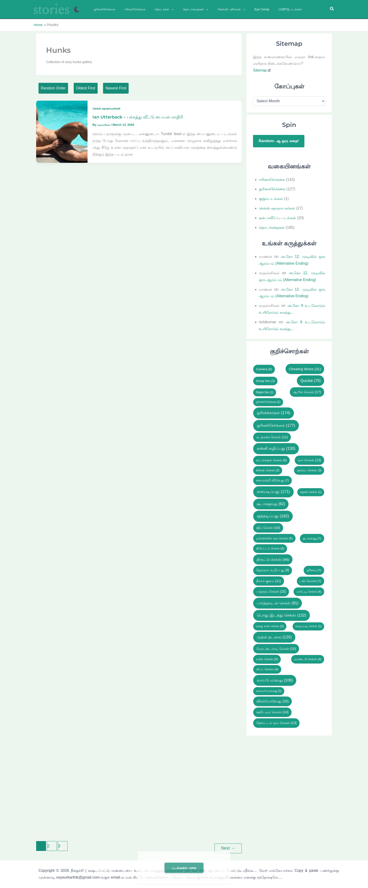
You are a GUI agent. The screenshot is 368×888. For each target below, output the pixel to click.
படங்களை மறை (184, 868)
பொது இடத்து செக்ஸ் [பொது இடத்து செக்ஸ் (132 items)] (281, 614)
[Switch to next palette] (77, 9)
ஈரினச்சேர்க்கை (272, 178)
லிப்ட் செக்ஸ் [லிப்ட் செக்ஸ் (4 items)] (267, 668)
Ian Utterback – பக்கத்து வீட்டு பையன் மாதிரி (143, 119)
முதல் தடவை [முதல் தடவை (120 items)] (274, 636)
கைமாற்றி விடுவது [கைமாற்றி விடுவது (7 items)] (272, 479)
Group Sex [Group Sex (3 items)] (265, 379)
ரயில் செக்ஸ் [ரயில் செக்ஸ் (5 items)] (267, 658)
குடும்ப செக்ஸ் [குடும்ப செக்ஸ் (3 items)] (309, 469)
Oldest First (105, 88)
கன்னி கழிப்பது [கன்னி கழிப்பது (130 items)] (276, 447)
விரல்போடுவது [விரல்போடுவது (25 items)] (272, 700)
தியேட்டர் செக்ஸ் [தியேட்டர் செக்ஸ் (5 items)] (270, 547)
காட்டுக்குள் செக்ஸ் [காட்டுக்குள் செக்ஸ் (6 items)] (271, 459)
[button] (163, 9)
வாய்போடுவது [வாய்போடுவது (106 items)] (275, 679)
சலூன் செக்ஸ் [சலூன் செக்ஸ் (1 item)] (311, 490)
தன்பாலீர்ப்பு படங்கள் (277, 216)
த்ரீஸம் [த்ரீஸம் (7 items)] (314, 569)
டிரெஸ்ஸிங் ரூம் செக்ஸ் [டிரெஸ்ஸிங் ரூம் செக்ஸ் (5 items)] (274, 537)
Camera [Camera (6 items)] (264, 368)
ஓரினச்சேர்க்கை (272, 188)
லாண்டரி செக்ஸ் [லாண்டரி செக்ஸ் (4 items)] (307, 658)
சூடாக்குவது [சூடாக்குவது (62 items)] (271, 503)
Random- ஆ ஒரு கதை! (279, 139)
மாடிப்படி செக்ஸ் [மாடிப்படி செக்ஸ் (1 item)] (308, 625)
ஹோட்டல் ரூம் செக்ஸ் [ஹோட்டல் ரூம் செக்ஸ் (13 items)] (276, 722)
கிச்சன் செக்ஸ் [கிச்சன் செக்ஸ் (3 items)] (267, 469)
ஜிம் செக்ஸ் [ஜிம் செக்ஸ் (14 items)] (268, 526)
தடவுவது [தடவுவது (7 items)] (312, 537)
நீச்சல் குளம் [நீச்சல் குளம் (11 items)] (268, 579)
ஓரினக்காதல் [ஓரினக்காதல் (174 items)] (273, 411)
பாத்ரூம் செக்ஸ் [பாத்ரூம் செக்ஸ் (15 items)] (271, 590)
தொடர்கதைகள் (272, 226)
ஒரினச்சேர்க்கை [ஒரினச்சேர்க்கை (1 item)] (268, 400)
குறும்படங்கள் (271, 197)
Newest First (147, 88)
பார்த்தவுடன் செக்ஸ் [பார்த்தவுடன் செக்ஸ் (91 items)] (278, 602)
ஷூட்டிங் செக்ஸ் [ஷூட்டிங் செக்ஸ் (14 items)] (272, 711)
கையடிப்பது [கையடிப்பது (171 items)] (273, 490)
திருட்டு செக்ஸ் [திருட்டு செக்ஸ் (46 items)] (273, 558)
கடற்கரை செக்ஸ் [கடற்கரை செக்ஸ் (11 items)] (272, 436)
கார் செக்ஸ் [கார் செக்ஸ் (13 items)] (309, 459)
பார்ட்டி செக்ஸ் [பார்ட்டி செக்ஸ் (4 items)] (308, 590)
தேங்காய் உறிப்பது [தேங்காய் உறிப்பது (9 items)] (272, 569)
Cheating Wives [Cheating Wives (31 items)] (305, 368)
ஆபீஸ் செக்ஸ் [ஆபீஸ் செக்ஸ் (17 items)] (307, 391)
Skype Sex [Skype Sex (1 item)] (264, 391)
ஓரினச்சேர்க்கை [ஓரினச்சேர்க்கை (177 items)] (276, 424)
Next (228, 846)
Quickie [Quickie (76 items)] (310, 379)
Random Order (59, 88)
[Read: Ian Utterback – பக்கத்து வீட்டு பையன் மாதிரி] (62, 133)
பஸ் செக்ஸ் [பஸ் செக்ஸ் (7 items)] (310, 579)
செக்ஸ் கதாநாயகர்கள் (108, 110)
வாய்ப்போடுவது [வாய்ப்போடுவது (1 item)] (269, 689)
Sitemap (260, 69)
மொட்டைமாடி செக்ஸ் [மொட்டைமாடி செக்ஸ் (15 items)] (276, 647)
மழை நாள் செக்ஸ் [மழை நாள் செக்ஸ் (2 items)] (270, 625)
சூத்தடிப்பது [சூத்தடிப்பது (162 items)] (273, 515)
